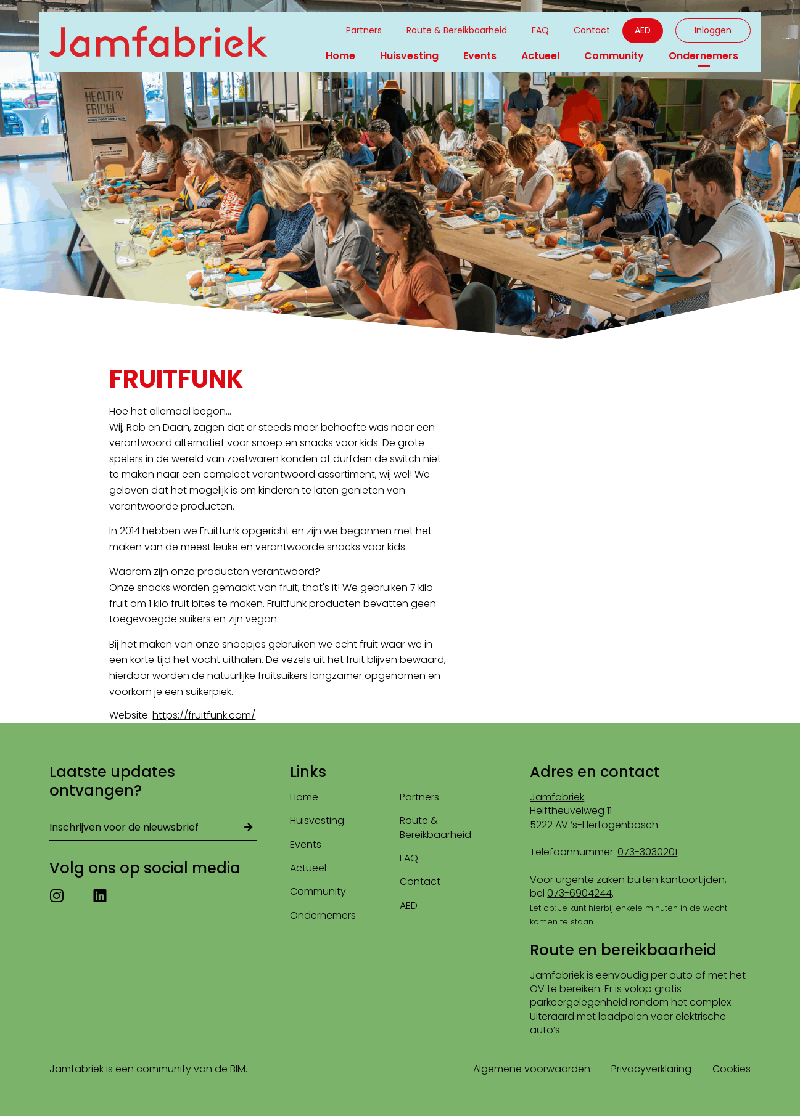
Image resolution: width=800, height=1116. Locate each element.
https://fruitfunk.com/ (203, 715)
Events (480, 56)
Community (614, 56)
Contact (592, 30)
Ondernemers (703, 56)
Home (340, 56)
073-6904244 (579, 893)
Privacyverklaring (651, 1069)
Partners (364, 30)
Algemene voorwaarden (531, 1069)
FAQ (540, 30)
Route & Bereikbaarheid (456, 30)
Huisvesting (409, 56)
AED (643, 30)
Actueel (540, 56)
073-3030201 (647, 852)
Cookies (731, 1069)
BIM (237, 1069)
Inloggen (713, 30)
